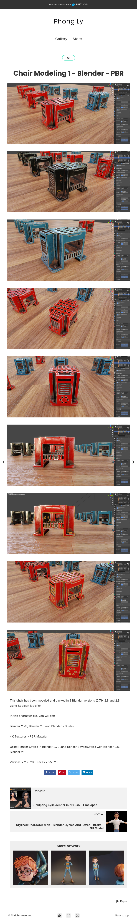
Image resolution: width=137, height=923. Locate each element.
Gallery (61, 39)
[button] (122, 901)
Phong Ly (68, 21)
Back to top (122, 915)
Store (77, 39)
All (68, 57)
